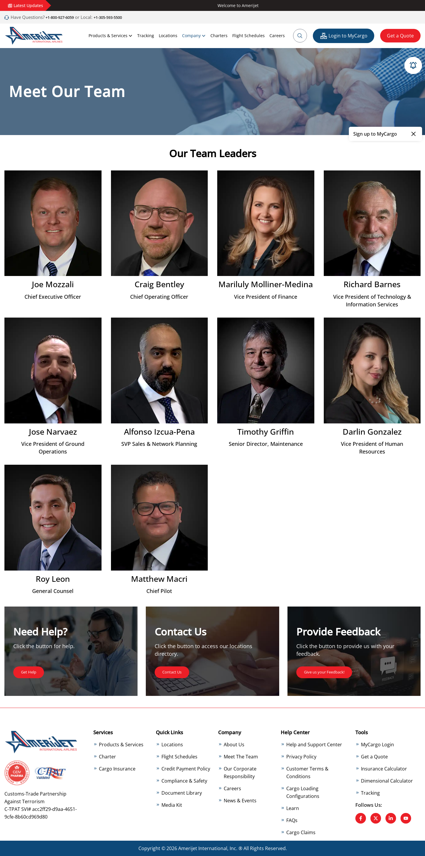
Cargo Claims (301, 832)
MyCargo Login (377, 744)
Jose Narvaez (53, 431)
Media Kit (171, 804)
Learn (292, 808)
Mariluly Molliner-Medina (265, 284)
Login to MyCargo (343, 36)
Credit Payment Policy (185, 768)
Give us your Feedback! (329, 671)
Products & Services (111, 35)
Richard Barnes (372, 284)
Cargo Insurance (117, 768)
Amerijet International (202, 848)
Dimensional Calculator (387, 780)
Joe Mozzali (53, 284)
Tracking (145, 35)
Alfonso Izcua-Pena (159, 431)
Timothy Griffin (265, 431)
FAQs (292, 820)
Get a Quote (400, 35)
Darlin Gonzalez (372, 431)
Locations (168, 35)
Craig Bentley (159, 284)
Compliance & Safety (184, 780)
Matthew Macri (159, 578)
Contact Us (174, 671)
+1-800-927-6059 (63, 17)
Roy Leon (53, 578)
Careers (277, 35)
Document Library (181, 792)
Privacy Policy (301, 756)
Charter (107, 756)
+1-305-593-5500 (120, 17)
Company (194, 35)
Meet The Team (241, 756)
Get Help (30, 671)
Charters (219, 35)
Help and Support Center (314, 744)
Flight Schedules (248, 35)
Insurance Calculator (384, 768)
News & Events (240, 800)
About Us (234, 744)
